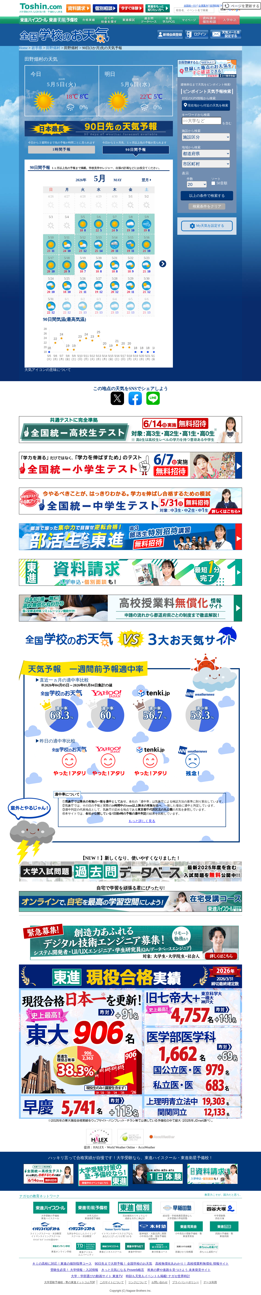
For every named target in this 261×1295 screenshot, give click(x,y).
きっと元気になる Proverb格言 (122, 1270)
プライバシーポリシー (185, 1282)
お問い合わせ (159, 1282)
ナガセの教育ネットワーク (39, 1196)
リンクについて (137, 1282)
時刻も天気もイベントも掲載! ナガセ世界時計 (158, 1276)
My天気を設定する (207, 226)
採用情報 (214, 5)
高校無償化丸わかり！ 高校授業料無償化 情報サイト (192, 1263)
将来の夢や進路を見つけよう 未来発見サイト (179, 1270)
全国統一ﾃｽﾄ (190, 5)
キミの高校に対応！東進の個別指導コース (62, 1263)
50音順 (222, 183)
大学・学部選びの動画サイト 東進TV (97, 1276)
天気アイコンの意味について (48, 370)
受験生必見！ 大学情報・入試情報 (74, 1270)
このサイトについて (112, 1282)
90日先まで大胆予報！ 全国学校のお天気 (123, 1263)
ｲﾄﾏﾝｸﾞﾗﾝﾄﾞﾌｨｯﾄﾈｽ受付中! (45, 1240)
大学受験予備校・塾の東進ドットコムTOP (69, 1282)
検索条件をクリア (207, 206)
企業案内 (203, 5)
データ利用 (210, 1282)
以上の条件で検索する (207, 195)
